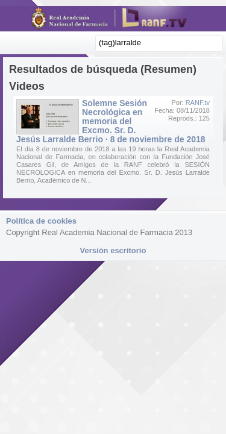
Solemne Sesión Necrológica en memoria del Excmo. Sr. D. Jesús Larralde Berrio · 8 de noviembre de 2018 (111, 121)
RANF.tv (198, 102)
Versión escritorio (113, 250)
